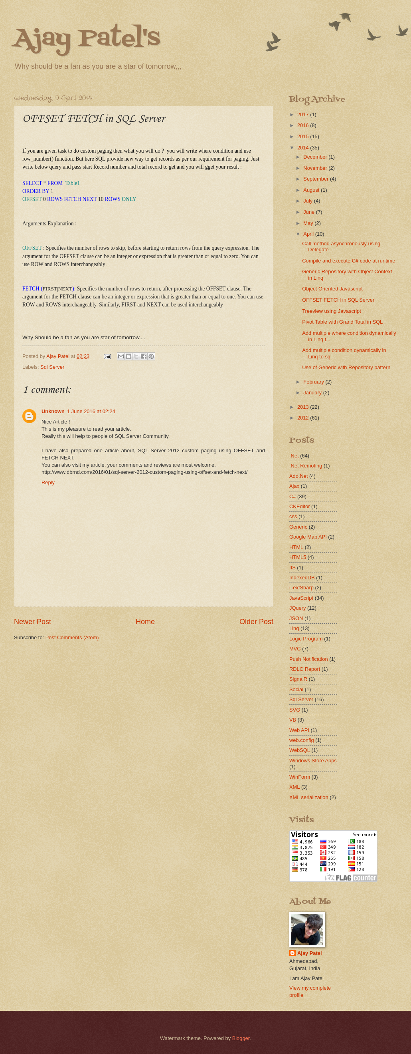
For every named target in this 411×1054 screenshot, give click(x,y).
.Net (294, 456)
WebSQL (299, 750)
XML (294, 787)
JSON (296, 618)
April (309, 234)
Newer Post (32, 622)
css (293, 516)
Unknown (53, 411)
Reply (48, 482)
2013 (303, 407)
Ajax (294, 486)
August (312, 190)
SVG (294, 710)
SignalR (298, 679)
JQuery (297, 608)
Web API (299, 730)
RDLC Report (304, 669)
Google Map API (308, 537)
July (308, 201)
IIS (292, 568)
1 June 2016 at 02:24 (91, 411)
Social (296, 689)
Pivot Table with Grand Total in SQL (342, 322)
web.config (301, 740)
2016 (303, 125)
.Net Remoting (305, 466)
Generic (298, 527)
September (316, 179)
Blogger (241, 1038)
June (309, 212)
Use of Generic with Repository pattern (346, 367)
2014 (303, 148)
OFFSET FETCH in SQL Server (338, 300)
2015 (303, 136)
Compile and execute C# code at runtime (348, 261)
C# (292, 496)
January (313, 393)
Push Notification (308, 659)
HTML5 (297, 557)
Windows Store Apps (313, 761)
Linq (294, 628)
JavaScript (301, 598)
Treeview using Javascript (331, 311)
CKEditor (299, 506)
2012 (303, 418)
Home (145, 622)
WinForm (299, 777)
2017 (303, 114)
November (315, 168)
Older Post (256, 622)
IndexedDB (302, 578)
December (315, 157)
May (308, 223)
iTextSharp (301, 588)
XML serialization (308, 797)
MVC (295, 649)
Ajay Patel (309, 953)
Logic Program (306, 639)
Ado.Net (298, 476)
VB (292, 720)
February (314, 382)
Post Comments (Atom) (72, 637)
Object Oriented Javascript (332, 289)
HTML (296, 547)
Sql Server (52, 367)
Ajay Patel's (87, 39)
